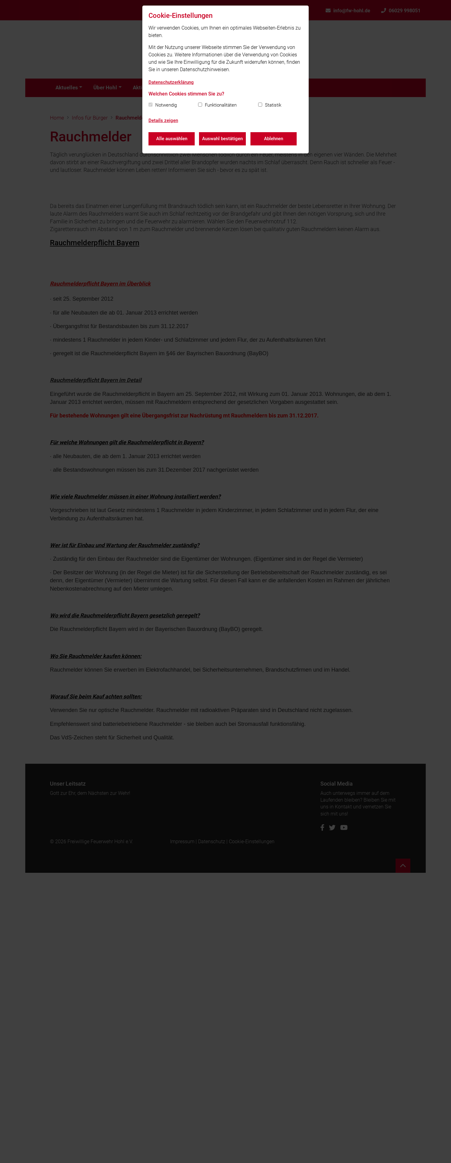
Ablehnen (273, 138)
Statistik (273, 105)
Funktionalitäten (221, 105)
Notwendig (166, 105)
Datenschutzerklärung (171, 82)
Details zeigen (163, 120)
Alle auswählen (171, 138)
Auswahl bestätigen (222, 138)
